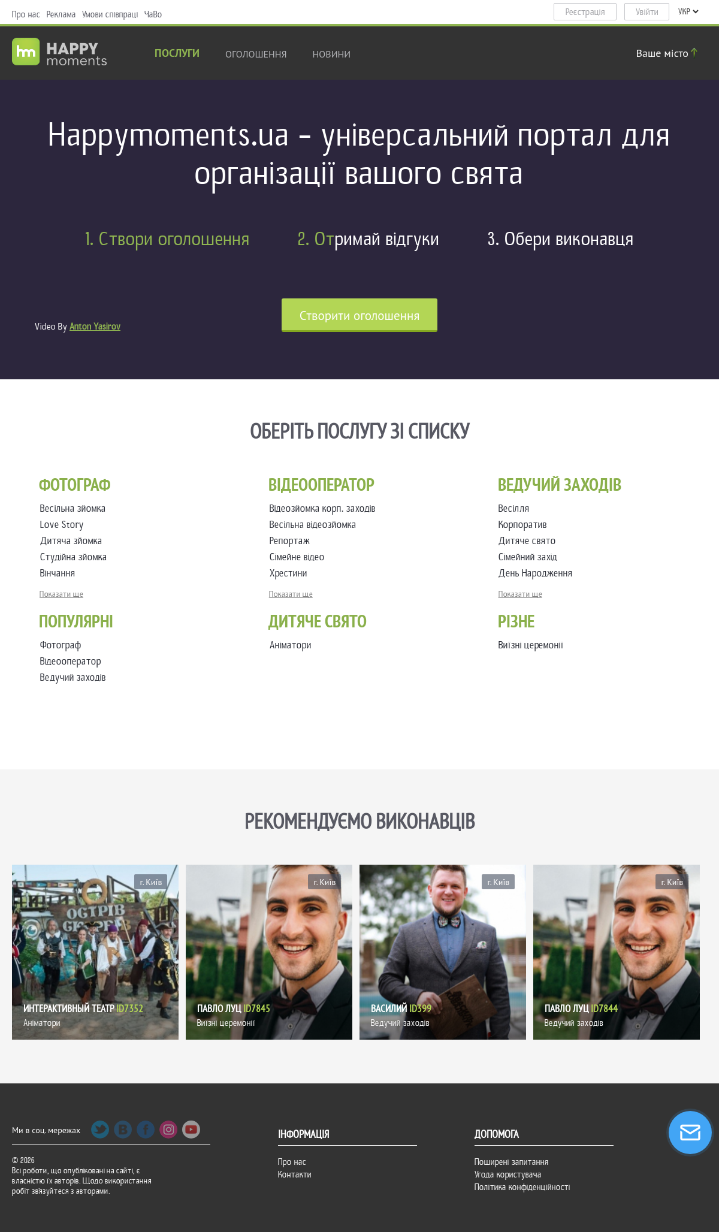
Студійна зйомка (76, 557)
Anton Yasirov (95, 326)
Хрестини (291, 573)
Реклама (61, 14)
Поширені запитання (512, 1162)
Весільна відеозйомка (315, 525)
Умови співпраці (110, 14)
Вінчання (60, 573)
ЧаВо (153, 14)
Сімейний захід (530, 557)
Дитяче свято (530, 541)
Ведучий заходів (73, 677)
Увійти (647, 12)
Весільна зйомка (75, 508)
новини (332, 54)
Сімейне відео (300, 557)
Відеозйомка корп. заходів (325, 508)
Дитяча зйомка (73, 541)
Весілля (516, 508)
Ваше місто (668, 53)
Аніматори (291, 645)
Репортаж (292, 541)
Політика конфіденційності (522, 1187)
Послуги (177, 54)
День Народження (538, 573)
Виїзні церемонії (531, 645)
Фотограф (60, 645)
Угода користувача (508, 1174)
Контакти (295, 1174)
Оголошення (256, 54)
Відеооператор (70, 661)
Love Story (64, 525)
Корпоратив (525, 525)
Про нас (26, 14)
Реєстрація (585, 12)
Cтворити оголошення (360, 315)
